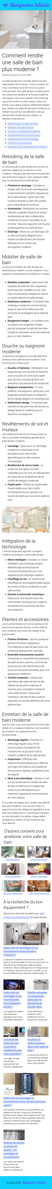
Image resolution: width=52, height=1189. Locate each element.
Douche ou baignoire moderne (24, 131)
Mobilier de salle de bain (21, 127)
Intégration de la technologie (23, 139)
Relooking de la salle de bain (23, 123)
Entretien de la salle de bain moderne (27, 146)
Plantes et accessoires (20, 142)
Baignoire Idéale (26, 5)
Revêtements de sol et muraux (24, 135)
